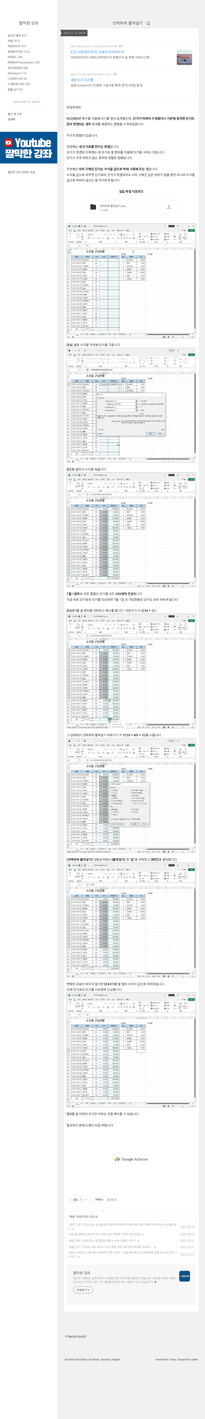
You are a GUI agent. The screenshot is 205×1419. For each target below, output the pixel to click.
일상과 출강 (17, 35)
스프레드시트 (17, 78)
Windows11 (17, 73)
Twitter (83, 1413)
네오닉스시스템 (82, 80)
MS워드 (15, 57)
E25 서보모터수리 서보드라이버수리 (97, 52)
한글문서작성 (19, 51)
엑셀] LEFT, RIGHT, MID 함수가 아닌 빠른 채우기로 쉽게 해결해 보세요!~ (110, 1301)
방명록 (11, 119)
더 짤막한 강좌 (19, 84)
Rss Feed (69, 1413)
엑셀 (14, 41)
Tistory (172, 1413)
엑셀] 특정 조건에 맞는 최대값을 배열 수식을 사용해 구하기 (102, 1294)
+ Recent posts (75, 1390)
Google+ (115, 1413)
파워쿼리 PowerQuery (24, 62)
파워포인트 (17, 46)
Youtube (105, 1413)
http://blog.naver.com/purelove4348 (94, 46)
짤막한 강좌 (28, 23)
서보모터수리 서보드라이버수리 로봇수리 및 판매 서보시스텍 (110, 57)
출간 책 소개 (15, 114)
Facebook (94, 1413)
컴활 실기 (15, 89)
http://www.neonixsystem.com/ (91, 74)
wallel (195, 1413)
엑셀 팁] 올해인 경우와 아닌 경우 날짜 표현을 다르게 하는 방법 (104, 1288)
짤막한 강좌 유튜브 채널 (21, 172)
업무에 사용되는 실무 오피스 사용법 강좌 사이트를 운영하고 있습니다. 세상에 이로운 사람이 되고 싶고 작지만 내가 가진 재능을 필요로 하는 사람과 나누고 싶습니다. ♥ (124, 1334)
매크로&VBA (18, 68)
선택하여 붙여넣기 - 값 (131, 23)
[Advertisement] (131, 128)
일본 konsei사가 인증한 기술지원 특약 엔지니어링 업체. (107, 85)
